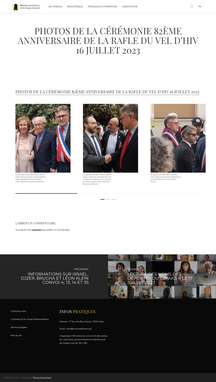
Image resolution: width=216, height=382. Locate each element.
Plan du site (16, 335)
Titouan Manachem (42, 377)
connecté (36, 230)
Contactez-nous (18, 311)
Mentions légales (19, 327)
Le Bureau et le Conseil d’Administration (30, 319)
